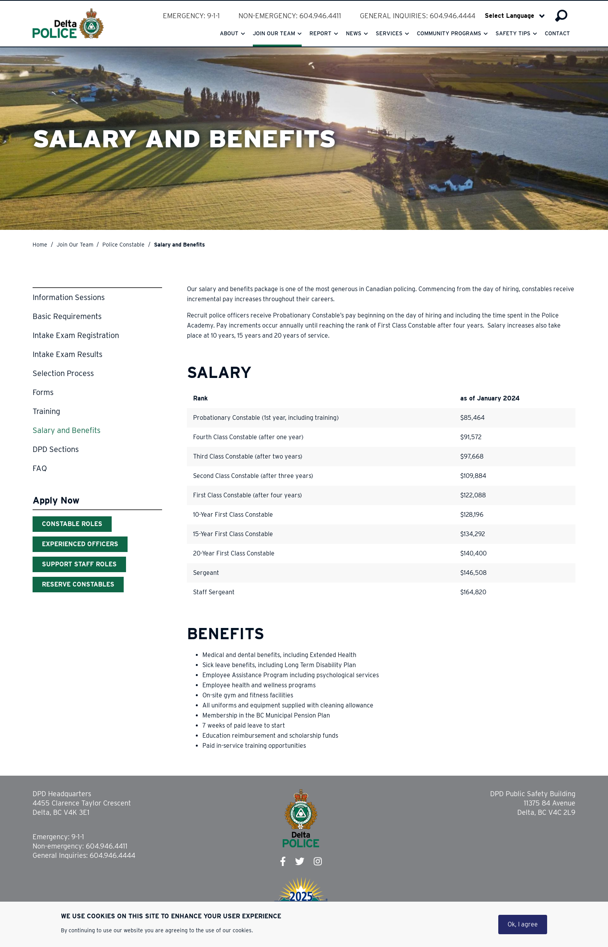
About (229, 33)
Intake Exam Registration (76, 335)
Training (46, 411)
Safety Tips (513, 33)
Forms (43, 392)
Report (320, 33)
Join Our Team (75, 244)
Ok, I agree (523, 924)
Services (389, 33)
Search (561, 16)
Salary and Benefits (66, 430)
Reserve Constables (78, 584)
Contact (557, 33)
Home (40, 244)
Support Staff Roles (79, 564)
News (353, 33)
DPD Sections (56, 449)
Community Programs (449, 33)
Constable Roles (72, 524)
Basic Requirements (67, 316)
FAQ (40, 468)
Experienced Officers (80, 544)
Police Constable (123, 244)
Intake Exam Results (67, 354)
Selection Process (63, 373)
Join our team (274, 33)
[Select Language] (515, 16)
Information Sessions (69, 297)
